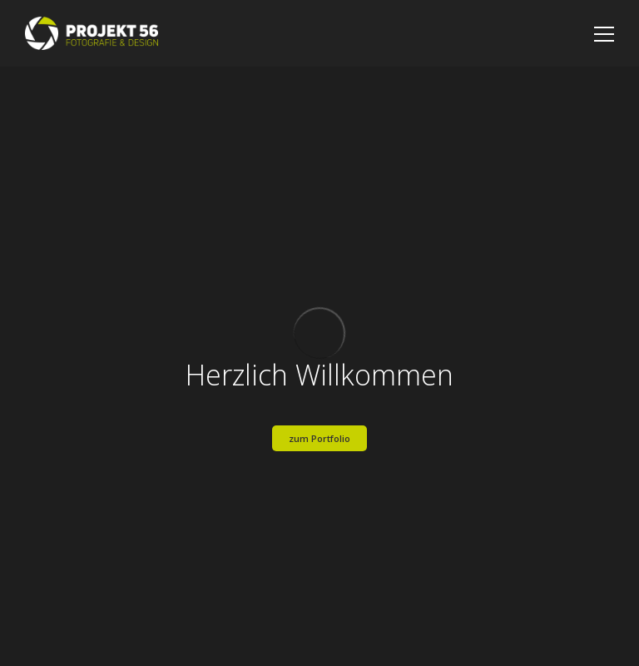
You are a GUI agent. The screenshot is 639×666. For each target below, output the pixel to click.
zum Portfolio (319, 438)
